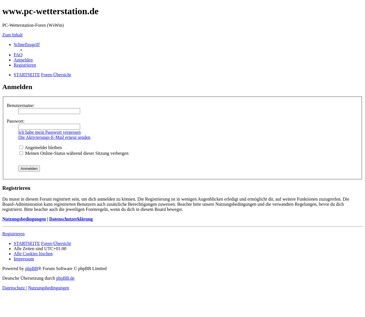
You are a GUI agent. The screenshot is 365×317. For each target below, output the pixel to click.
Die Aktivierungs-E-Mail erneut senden (54, 137)
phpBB (31, 268)
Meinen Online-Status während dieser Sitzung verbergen (74, 153)
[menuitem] (18, 54)
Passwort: (16, 121)
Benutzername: (21, 105)
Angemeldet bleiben (40, 147)
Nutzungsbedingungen (24, 219)
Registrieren (13, 233)
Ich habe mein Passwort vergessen (49, 132)
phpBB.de (65, 278)
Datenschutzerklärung (71, 219)
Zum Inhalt (12, 34)
